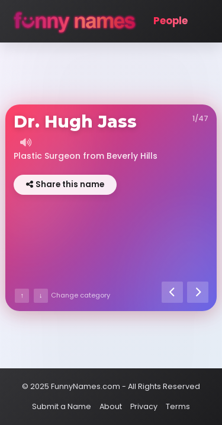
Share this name (65, 184)
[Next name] (197, 292)
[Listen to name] (25, 142)
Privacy (143, 406)
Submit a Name (61, 406)
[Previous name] (172, 292)
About (110, 406)
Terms (178, 406)
